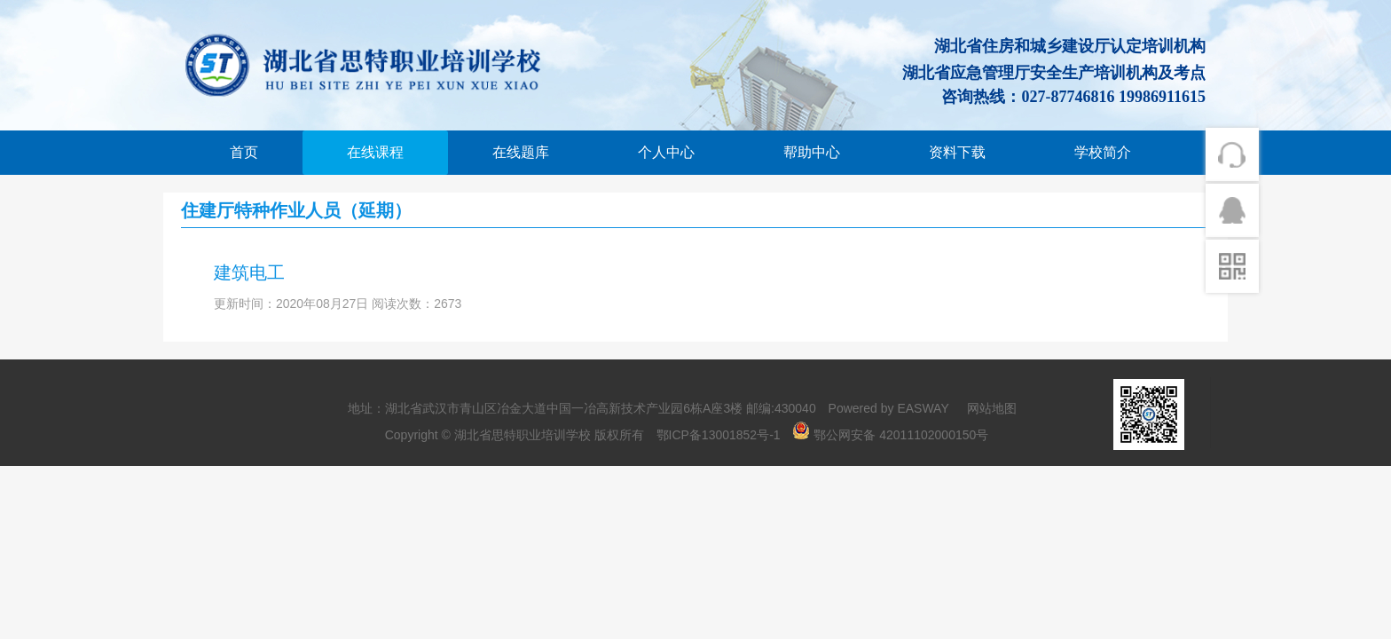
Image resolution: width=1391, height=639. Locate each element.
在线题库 (520, 152)
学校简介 (1102, 152)
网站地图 (992, 408)
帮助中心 (811, 152)
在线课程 (375, 152)
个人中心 (666, 152)
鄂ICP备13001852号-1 (718, 435)
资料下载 (957, 152)
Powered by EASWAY (889, 408)
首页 (244, 152)
